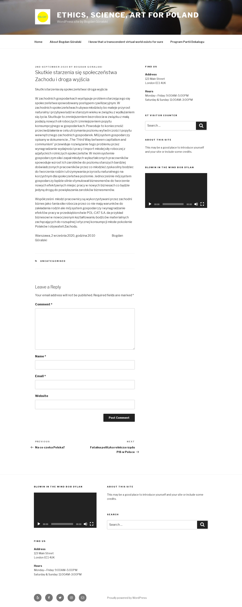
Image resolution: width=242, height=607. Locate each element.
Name (40, 356)
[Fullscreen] (202, 204)
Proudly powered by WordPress (127, 597)
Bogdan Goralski (88, 66)
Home (38, 41)
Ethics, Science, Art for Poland (128, 15)
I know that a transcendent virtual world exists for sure (126, 41)
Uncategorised (53, 261)
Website (41, 396)
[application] (176, 190)
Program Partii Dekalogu (187, 41)
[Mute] (196, 204)
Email (40, 376)
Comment (43, 304)
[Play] (150, 204)
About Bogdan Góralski (65, 41)
